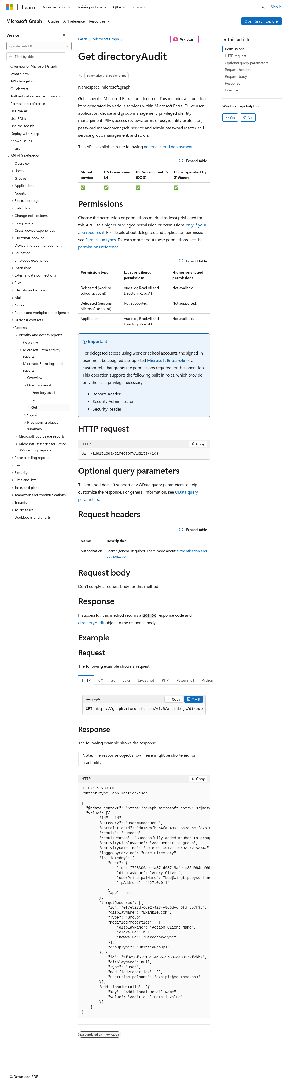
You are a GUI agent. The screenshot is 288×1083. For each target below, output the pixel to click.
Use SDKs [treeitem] (18, 118)
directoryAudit (91, 622)
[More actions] (205, 39)
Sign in (276, 6)
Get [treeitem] (34, 407)
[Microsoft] (9, 7)
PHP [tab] (165, 680)
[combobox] (39, 46)
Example (231, 89)
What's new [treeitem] (19, 73)
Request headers (238, 69)
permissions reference (98, 247)
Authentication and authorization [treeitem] (37, 95)
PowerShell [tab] (185, 680)
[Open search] (263, 7)
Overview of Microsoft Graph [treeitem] (33, 66)
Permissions (234, 48)
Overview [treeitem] (22, 163)
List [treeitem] (34, 399)
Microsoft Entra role (166, 360)
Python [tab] (207, 680)
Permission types (100, 239)
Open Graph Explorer (262, 21)
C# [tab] (100, 680)
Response (232, 83)
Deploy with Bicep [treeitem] (24, 133)
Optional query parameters (246, 62)
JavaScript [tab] (146, 680)
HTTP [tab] (86, 680)
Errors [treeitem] (15, 148)
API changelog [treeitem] (22, 81)
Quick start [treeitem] (19, 88)
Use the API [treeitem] (19, 110)
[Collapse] (64, 35)
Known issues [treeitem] (21, 140)
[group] (144, 709)
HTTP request (235, 55)
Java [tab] (126, 680)
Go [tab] (113, 680)
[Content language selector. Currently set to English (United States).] (30, 1075)
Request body (236, 76)
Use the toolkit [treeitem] (22, 125)
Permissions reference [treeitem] (27, 103)
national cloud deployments (169, 146)
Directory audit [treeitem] (43, 392)
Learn (82, 38)
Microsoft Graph (106, 38)
